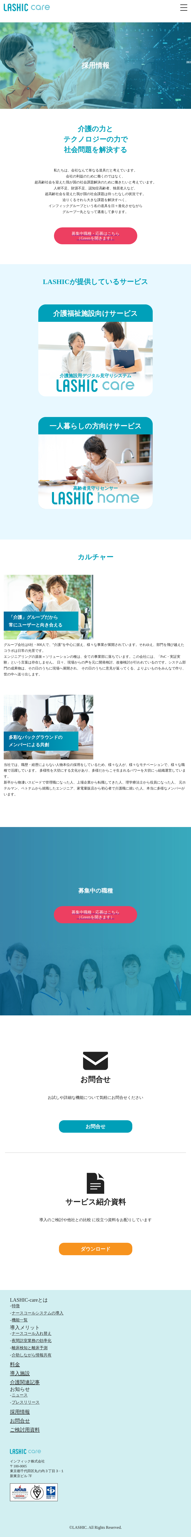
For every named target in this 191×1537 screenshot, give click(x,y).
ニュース (20, 1395)
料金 (15, 1364)
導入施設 (20, 1373)
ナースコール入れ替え (31, 1333)
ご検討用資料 (25, 1429)
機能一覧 (20, 1320)
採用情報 (20, 1411)
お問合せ (95, 1126)
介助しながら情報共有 (31, 1355)
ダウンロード (95, 1249)
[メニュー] (183, 7)
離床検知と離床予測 (30, 1348)
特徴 (16, 1306)
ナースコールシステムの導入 (37, 1313)
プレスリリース (26, 1402)
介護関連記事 (25, 1382)
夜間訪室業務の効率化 (31, 1340)
